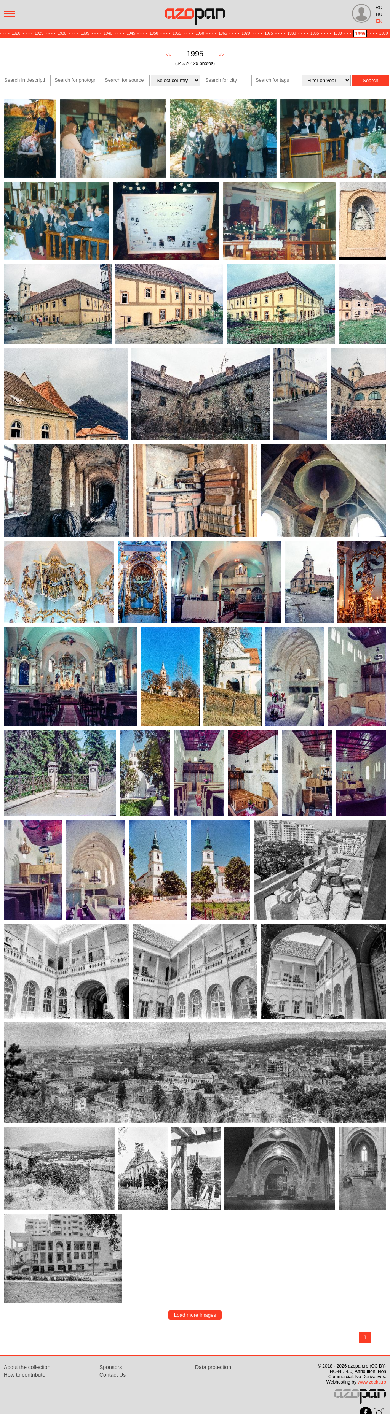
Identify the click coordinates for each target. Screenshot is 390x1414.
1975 (268, 33)
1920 (16, 33)
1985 (314, 33)
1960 (200, 33)
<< (168, 54)
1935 (85, 33)
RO (379, 7)
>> (221, 54)
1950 (154, 33)
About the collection (27, 1367)
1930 (62, 33)
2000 (383, 33)
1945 (131, 33)
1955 (177, 33)
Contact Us (112, 1375)
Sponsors (110, 1367)
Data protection (213, 1367)
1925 (39, 33)
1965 (223, 33)
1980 (292, 33)
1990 (337, 33)
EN (379, 21)
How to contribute (24, 1375)
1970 (245, 33)
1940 (108, 33)
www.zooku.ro (372, 1382)
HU (379, 14)
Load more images (195, 1315)
